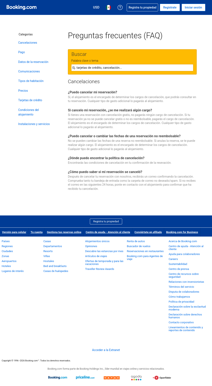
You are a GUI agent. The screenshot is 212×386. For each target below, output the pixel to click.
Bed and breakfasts (55, 266)
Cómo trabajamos (179, 296)
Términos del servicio (181, 286)
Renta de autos (136, 241)
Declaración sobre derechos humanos (185, 316)
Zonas (5, 256)
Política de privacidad (181, 301)
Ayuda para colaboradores (184, 254)
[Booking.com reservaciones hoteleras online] (21, 7)
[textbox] (132, 67)
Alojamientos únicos (97, 241)
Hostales (48, 261)
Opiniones (91, 246)
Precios (23, 90)
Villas (46, 256)
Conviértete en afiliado (148, 232)
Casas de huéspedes (55, 271)
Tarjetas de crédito (30, 100)
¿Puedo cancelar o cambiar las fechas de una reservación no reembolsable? (124, 136)
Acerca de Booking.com (183, 241)
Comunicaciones (29, 71)
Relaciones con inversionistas (186, 281)
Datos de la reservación (33, 62)
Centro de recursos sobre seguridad (184, 275)
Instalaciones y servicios (34, 124)
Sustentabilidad (178, 264)
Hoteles (6, 266)
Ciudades (7, 251)
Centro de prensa (179, 269)
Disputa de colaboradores (184, 291)
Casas (47, 241)
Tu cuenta (37, 232)
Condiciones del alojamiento (28, 112)
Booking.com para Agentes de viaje (145, 258)
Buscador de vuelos (138, 246)
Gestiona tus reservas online (64, 232)
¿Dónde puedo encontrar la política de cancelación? (106, 158)
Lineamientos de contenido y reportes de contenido (186, 329)
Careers (173, 259)
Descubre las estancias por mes (104, 251)
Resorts (48, 251)
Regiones (7, 246)
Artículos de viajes (96, 256)
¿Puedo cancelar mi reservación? (92, 92)
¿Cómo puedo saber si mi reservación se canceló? (105, 172)
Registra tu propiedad (106, 221)
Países (6, 241)
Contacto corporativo (181, 322)
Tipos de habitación (30, 81)
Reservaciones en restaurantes (145, 251)
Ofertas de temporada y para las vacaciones (104, 263)
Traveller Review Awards (99, 269)
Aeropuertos (9, 261)
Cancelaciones (27, 42)
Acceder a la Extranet (106, 350)
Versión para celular (14, 232)
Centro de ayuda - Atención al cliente (108, 232)
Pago (21, 52)
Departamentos (52, 246)
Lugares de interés (13, 271)
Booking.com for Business (182, 232)
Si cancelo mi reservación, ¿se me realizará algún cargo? (110, 110)
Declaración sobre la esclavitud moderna (187, 308)
